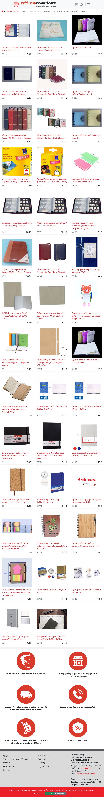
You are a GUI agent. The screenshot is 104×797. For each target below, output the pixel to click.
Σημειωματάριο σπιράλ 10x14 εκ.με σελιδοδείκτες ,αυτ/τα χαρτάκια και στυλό (15, 546)
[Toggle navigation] (88, 4)
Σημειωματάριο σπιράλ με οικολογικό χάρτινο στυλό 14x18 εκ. (86, 546)
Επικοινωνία (8, 766)
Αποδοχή (49, 793)
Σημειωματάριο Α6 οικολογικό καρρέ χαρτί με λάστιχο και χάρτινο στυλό (15, 409)
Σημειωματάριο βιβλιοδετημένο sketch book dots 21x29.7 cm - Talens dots (50, 456)
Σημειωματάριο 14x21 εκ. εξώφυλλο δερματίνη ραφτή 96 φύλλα (15, 363)
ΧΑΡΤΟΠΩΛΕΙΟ (12, 11)
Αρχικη (6, 755)
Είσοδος (41, 762)
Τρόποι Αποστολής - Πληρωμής (16, 759)
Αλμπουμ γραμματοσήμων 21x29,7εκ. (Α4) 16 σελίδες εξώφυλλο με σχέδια (83, 226)
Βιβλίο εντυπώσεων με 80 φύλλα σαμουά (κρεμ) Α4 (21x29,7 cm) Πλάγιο (51, 316)
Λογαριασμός (43, 766)
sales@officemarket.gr (86, 773)
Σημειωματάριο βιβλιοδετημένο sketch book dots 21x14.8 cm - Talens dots (15, 456)
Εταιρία (6, 762)
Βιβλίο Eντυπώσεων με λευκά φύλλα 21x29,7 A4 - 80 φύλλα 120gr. (14, 316)
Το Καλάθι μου (44, 755)
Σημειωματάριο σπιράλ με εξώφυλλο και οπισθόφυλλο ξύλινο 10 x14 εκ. (52, 546)
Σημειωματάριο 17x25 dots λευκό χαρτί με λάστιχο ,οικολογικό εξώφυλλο (51, 363)
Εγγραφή (41, 759)
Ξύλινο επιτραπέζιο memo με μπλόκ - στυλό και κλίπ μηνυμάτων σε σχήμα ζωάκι (86, 316)
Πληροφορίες (60, 793)
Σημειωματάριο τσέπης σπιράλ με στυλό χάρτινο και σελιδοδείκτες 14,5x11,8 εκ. (16, 593)
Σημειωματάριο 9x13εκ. (82, 47)
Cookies (6, 770)
